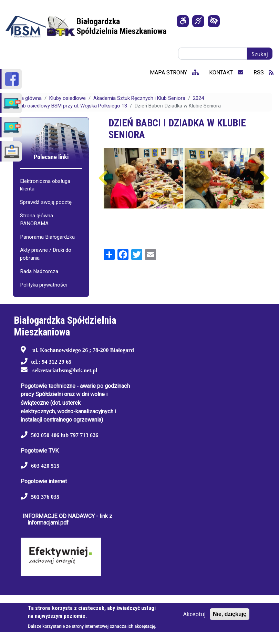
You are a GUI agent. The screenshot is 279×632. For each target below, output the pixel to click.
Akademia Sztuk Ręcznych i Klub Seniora (139, 98)
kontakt (226, 72)
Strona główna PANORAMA (36, 220)
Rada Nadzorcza (39, 271)
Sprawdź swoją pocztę (46, 202)
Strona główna (25, 98)
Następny (264, 178)
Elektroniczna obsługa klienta (45, 185)
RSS (263, 72)
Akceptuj (194, 614)
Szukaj (259, 54)
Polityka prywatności (43, 285)
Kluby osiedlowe (67, 98)
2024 (198, 98)
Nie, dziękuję (229, 614)
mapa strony (174, 72)
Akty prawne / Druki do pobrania (45, 254)
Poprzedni (103, 178)
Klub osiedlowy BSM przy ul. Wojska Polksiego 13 (71, 106)
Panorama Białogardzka (47, 237)
